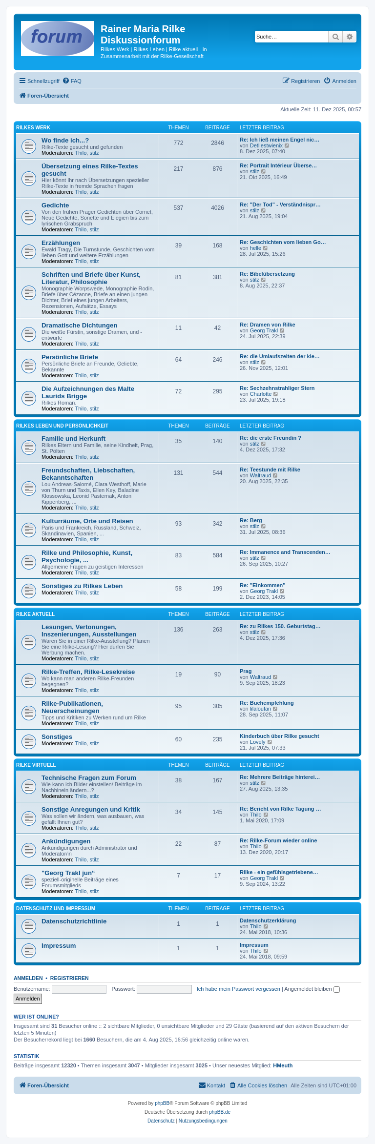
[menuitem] (72, 81)
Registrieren (69, 978)
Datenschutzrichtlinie (74, 921)
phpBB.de (219, 1112)
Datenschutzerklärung (268, 920)
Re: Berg (251, 520)
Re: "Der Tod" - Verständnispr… (280, 204)
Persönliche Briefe (70, 357)
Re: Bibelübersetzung (267, 274)
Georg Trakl (264, 330)
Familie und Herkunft (73, 438)
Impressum (59, 945)
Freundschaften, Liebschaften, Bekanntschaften (88, 474)
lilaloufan (260, 709)
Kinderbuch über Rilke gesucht (279, 736)
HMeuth (282, 1065)
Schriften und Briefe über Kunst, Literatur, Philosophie (91, 278)
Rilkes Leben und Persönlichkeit (62, 426)
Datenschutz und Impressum (55, 908)
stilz (94, 153)
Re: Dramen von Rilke (267, 324)
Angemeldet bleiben (311, 989)
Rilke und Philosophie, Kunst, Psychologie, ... (87, 556)
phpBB (162, 1103)
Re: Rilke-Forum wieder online (278, 840)
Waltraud (260, 475)
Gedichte (55, 205)
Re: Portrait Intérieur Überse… (278, 165)
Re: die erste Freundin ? (270, 438)
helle (255, 248)
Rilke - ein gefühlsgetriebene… (279, 872)
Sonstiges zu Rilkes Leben (82, 586)
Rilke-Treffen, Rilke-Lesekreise (88, 671)
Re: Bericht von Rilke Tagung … (280, 809)
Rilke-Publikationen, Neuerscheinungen (72, 707)
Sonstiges (57, 736)
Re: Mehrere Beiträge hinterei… (280, 777)
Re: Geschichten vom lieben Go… (283, 242)
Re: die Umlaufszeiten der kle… (280, 356)
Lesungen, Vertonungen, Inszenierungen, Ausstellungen (89, 630)
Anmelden (28, 978)
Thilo (81, 153)
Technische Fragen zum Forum (89, 777)
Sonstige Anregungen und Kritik (91, 809)
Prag (245, 671)
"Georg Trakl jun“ (68, 873)
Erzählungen (61, 242)
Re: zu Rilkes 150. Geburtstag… (280, 626)
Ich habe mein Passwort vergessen (238, 989)
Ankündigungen (66, 841)
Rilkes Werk (33, 127)
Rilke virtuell (36, 765)
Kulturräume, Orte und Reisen (87, 521)
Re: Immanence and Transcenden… (285, 552)
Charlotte (261, 394)
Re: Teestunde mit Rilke (270, 469)
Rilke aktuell (35, 614)
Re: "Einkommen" (263, 585)
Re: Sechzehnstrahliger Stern (277, 388)
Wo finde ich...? (65, 140)
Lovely (258, 742)
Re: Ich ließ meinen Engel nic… (279, 140)
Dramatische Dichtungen (79, 325)
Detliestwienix (266, 145)
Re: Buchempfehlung (267, 703)
